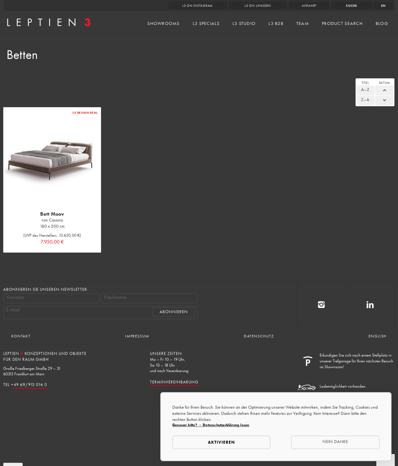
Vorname (15, 297)
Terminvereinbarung (174, 382)
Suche (351, 6)
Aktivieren (221, 442)
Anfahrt (309, 6)
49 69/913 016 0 (30, 384)
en (383, 6)
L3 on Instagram (197, 6)
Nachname (115, 297)
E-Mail (12, 310)
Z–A (365, 99)
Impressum (137, 336)
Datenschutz (259, 336)
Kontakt (20, 336)
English (378, 336)
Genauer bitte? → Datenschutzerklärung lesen (210, 425)
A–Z (365, 89)
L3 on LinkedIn (257, 6)
